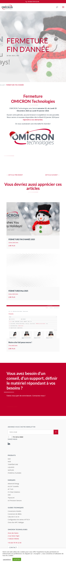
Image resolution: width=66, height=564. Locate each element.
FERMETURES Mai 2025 (18, 291)
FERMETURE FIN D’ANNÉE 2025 (21, 239)
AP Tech (10, 489)
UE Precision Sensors (15, 500)
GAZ (9, 459)
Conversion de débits (15, 514)
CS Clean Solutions (14, 492)
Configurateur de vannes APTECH (19, 520)
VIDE (9, 462)
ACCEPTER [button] (17, 559)
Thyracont (11, 498)
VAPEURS (11, 470)
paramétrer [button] (7, 559)
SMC (9, 495)
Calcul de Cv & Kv (13, 517)
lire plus (11, 245)
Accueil (2, 85)
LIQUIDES (11, 467)
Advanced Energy (13, 484)
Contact (13, 547)
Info (17, 56)
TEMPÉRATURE (13, 464)
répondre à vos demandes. (33, 120)
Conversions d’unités (14, 511)
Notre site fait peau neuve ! (20, 342)
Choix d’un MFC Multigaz (16, 522)
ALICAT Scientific (13, 486)
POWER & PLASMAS (14, 473)
